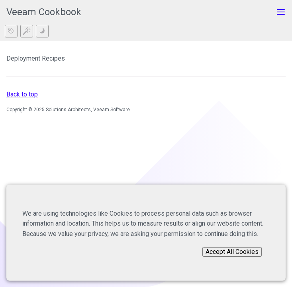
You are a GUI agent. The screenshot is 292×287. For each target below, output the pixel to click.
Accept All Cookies (232, 252)
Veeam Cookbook (43, 12)
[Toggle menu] (281, 12)
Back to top (22, 94)
